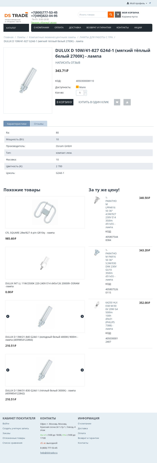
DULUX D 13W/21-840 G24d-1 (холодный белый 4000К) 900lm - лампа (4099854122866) (41, 338)
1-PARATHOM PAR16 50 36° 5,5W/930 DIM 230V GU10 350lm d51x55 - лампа (111, 264)
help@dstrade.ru (49, 452)
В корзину (64, 102)
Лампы (21, 37)
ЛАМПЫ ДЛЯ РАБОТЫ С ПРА (96, 37)
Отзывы (39, 123)
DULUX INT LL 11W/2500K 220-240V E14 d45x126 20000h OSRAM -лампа (42, 285)
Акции (138, 27)
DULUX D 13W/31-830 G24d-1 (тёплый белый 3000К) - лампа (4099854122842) (40, 392)
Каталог (11, 27)
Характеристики (16, 123)
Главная (8, 37)
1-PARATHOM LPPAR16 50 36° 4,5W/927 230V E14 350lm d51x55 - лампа (111, 212)
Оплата (59, 27)
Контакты (123, 27)
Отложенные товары (14, 438)
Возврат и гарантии (99, 27)
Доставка (75, 27)
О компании (41, 27)
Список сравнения (12, 442)
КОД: (58, 80)
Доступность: (63, 87)
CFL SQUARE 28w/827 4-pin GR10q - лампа (30, 232)
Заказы (6, 433)
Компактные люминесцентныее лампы (52, 37)
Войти (6, 423)
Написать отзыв (67, 63)
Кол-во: (59, 92)
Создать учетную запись (16, 428)
